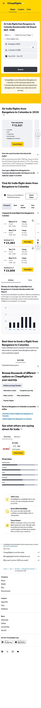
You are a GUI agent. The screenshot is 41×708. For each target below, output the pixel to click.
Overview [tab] (7, 437)
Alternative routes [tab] (9, 390)
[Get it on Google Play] (7, 642)
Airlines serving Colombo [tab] (12, 385)
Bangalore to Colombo (28, 569)
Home (5, 569)
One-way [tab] (33, 206)
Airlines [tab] (10, 280)
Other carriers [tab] (8, 395)
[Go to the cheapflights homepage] (15, 3)
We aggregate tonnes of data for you (21, 556)
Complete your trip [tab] (26, 390)
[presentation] (4, 115)
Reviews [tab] (17, 437)
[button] (3, 3)
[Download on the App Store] (20, 642)
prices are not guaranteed (10, 546)
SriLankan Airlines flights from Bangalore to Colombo (17, 415)
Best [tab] (15, 205)
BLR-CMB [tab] (20, 360)
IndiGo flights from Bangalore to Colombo (17, 419)
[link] (17, 144)
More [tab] (30, 280)
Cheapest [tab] (6, 205)
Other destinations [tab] (23, 395)
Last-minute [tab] (23, 206)
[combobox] (8, 35)
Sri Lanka (17, 569)
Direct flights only (12, 39)
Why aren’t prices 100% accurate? (21, 560)
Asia (11, 569)
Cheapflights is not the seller (21, 552)
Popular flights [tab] (8, 400)
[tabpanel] (20, 310)
